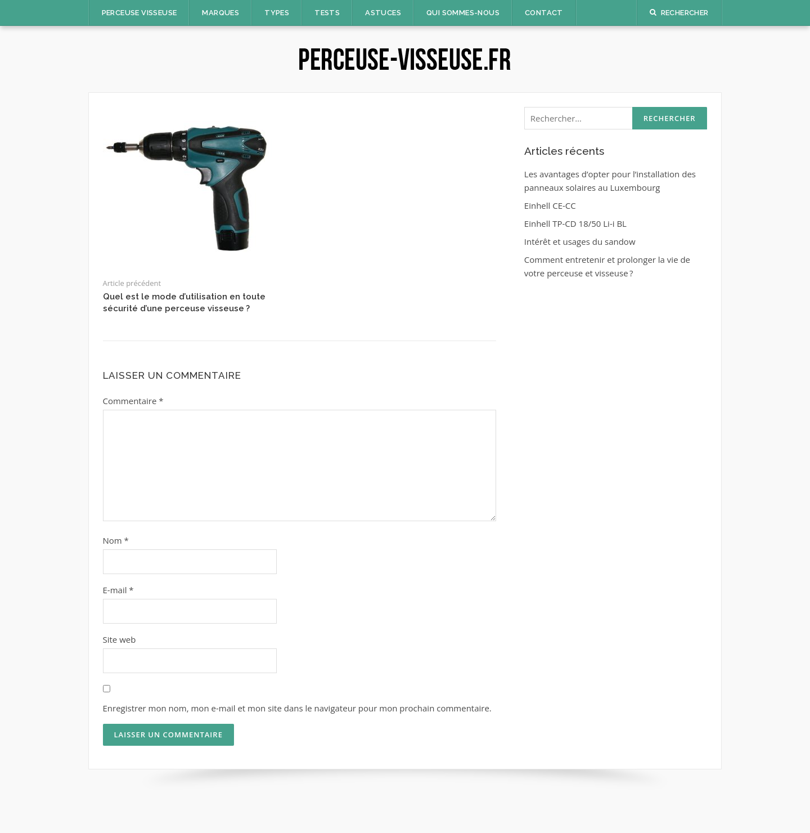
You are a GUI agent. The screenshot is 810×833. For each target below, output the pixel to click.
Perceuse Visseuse (139, 12)
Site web (119, 639)
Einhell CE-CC (550, 205)
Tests (327, 12)
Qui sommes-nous (463, 12)
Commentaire (133, 400)
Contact (544, 12)
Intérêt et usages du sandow (580, 241)
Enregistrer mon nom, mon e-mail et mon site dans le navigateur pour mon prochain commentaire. (297, 708)
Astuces (383, 12)
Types (276, 12)
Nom (116, 540)
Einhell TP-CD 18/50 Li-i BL (575, 223)
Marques (220, 12)
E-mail (118, 589)
